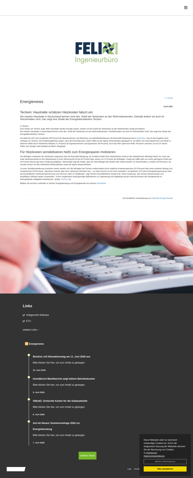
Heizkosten (141, 138)
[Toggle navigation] (186, 7)
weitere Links (31, 329)
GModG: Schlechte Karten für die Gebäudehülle (60, 401)
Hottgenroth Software (36, 315)
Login (129, 469)
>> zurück (169, 98)
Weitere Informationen (165, 461)
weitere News (87, 455)
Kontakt (137, 469)
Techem (64, 179)
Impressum (151, 453)
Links (27, 306)
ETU (27, 321)
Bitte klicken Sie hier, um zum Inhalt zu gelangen (59, 362)
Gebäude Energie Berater (162, 198)
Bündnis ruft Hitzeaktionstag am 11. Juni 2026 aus (61, 356)
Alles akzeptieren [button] (165, 469)
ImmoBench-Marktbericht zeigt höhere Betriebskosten (64, 378)
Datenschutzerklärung (154, 456)
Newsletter (101, 183)
